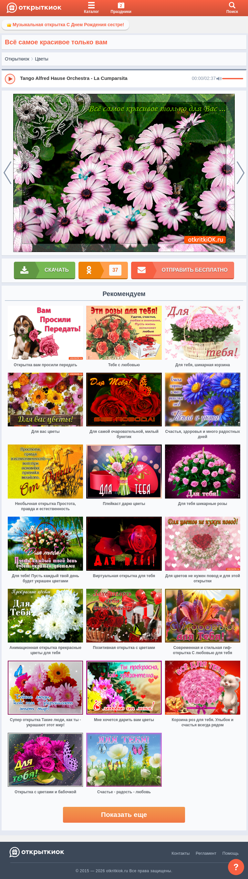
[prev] (7, 173)
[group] (124, 78)
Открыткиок (17, 58)
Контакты (180, 853)
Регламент (206, 853)
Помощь (230, 853)
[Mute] (219, 79)
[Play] (10, 79)
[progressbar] (232, 79)
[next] (240, 173)
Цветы (41, 58)
